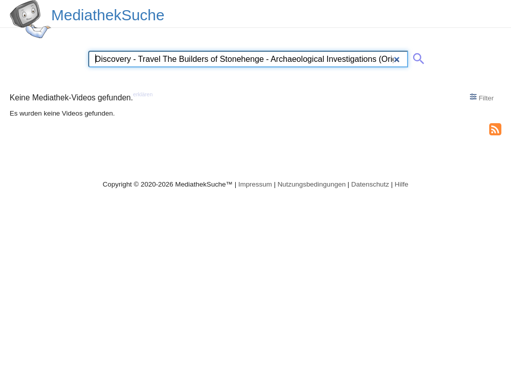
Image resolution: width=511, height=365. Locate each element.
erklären (143, 94)
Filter (482, 97)
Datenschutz (370, 184)
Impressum (255, 184)
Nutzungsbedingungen (311, 184)
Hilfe (402, 184)
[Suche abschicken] (417, 57)
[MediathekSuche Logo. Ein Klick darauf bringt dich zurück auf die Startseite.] (30, 19)
